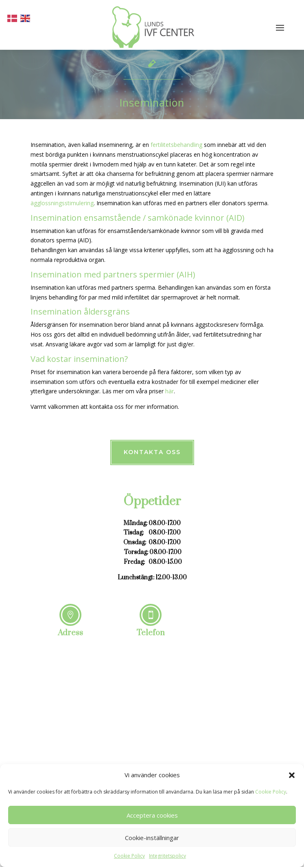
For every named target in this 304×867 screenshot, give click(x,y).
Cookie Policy (270, 791)
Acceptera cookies (152, 815)
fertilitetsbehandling (176, 145)
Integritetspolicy (167, 855)
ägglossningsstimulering (62, 203)
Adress (70, 633)
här (169, 391)
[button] (292, 775)
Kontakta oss (152, 452)
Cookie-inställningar (152, 838)
